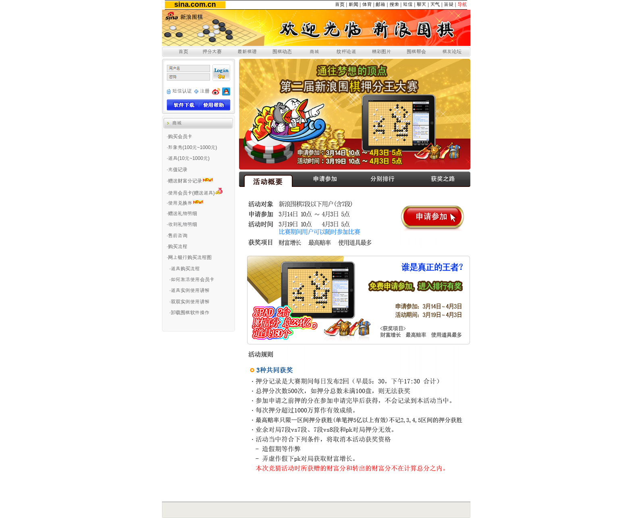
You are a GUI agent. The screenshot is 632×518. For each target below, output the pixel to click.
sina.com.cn (195, 4)
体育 (367, 4)
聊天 (421, 4)
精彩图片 (381, 51)
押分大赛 (212, 51)
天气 (435, 4)
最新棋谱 (247, 51)
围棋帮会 (416, 51)
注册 (205, 91)
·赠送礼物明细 (182, 213)
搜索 (394, 4)
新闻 (353, 4)
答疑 (448, 4)
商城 (314, 51)
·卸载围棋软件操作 (189, 312)
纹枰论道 (346, 51)
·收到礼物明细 (182, 224)
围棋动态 (282, 51)
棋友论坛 (452, 51)
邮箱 (380, 4)
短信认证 (182, 91)
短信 (408, 4)
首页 (340, 4)
